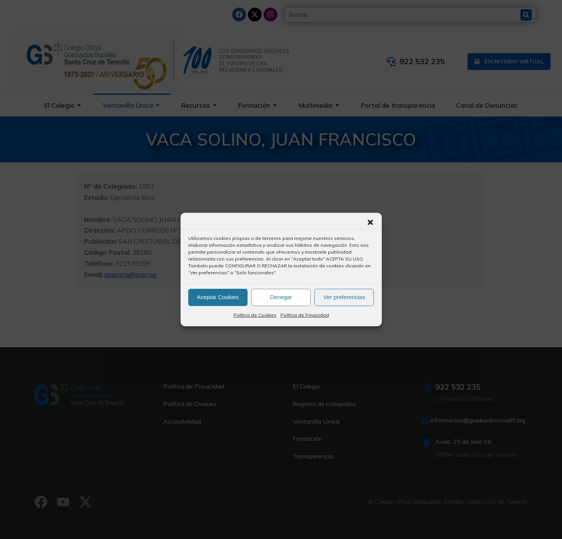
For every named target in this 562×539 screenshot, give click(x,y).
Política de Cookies (255, 315)
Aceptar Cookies (218, 297)
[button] (370, 222)
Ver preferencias (344, 297)
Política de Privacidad (304, 315)
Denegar (281, 297)
